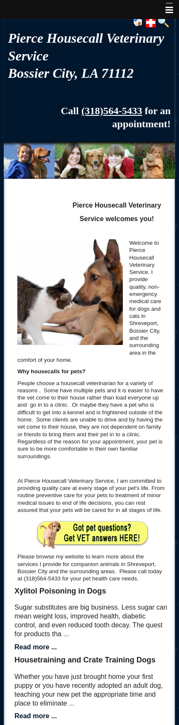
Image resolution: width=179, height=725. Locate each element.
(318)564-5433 (111, 110)
